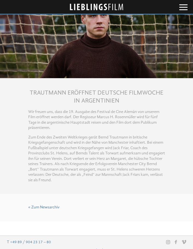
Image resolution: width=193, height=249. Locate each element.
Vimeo (184, 242)
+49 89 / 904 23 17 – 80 (30, 242)
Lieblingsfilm (96, 7)
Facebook (176, 242)
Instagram (168, 242)
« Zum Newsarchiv (43, 207)
